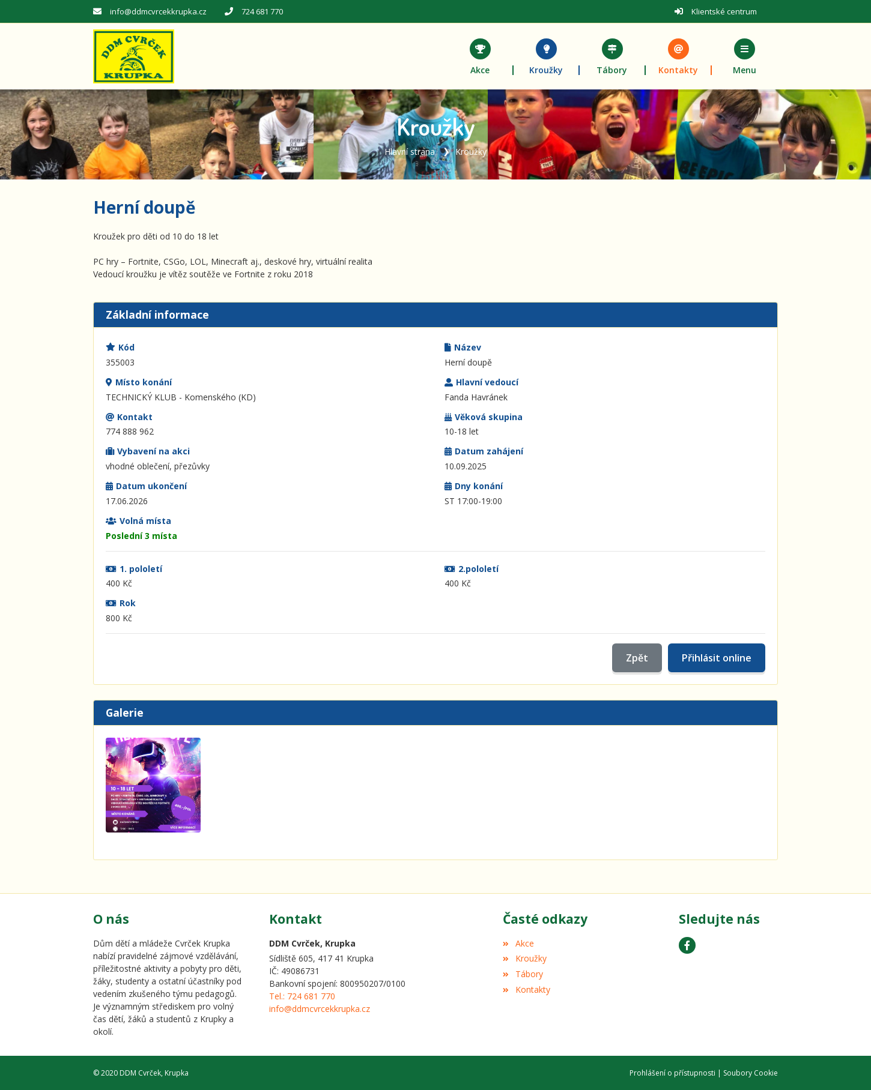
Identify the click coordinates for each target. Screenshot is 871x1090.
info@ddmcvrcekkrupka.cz (158, 11)
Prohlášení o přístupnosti (672, 1072)
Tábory (522, 974)
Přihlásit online (716, 657)
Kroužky (471, 151)
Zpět (637, 657)
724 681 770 (262, 11)
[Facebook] (687, 944)
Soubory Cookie (750, 1072)
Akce (518, 942)
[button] (745, 56)
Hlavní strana (409, 151)
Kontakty (526, 989)
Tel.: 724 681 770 (302, 996)
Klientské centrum (724, 11)
